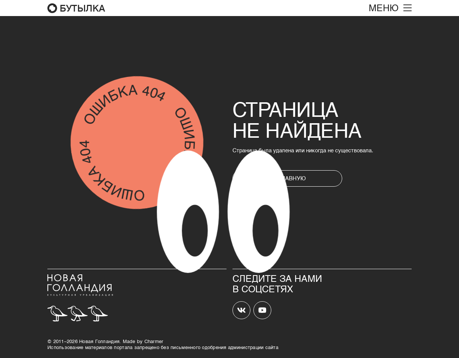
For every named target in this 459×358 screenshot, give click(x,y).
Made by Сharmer (143, 341)
